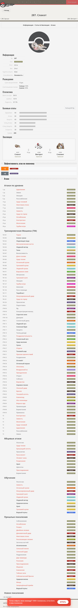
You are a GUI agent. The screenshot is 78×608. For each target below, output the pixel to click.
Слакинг (60, 154)
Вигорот (39, 154)
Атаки (53, 25)
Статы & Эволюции (42, 25)
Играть (63, 602)
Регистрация (72, 2)
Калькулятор (69, 108)
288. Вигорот (72, 19)
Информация (28, 25)
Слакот (18, 154)
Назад (6, 10)
